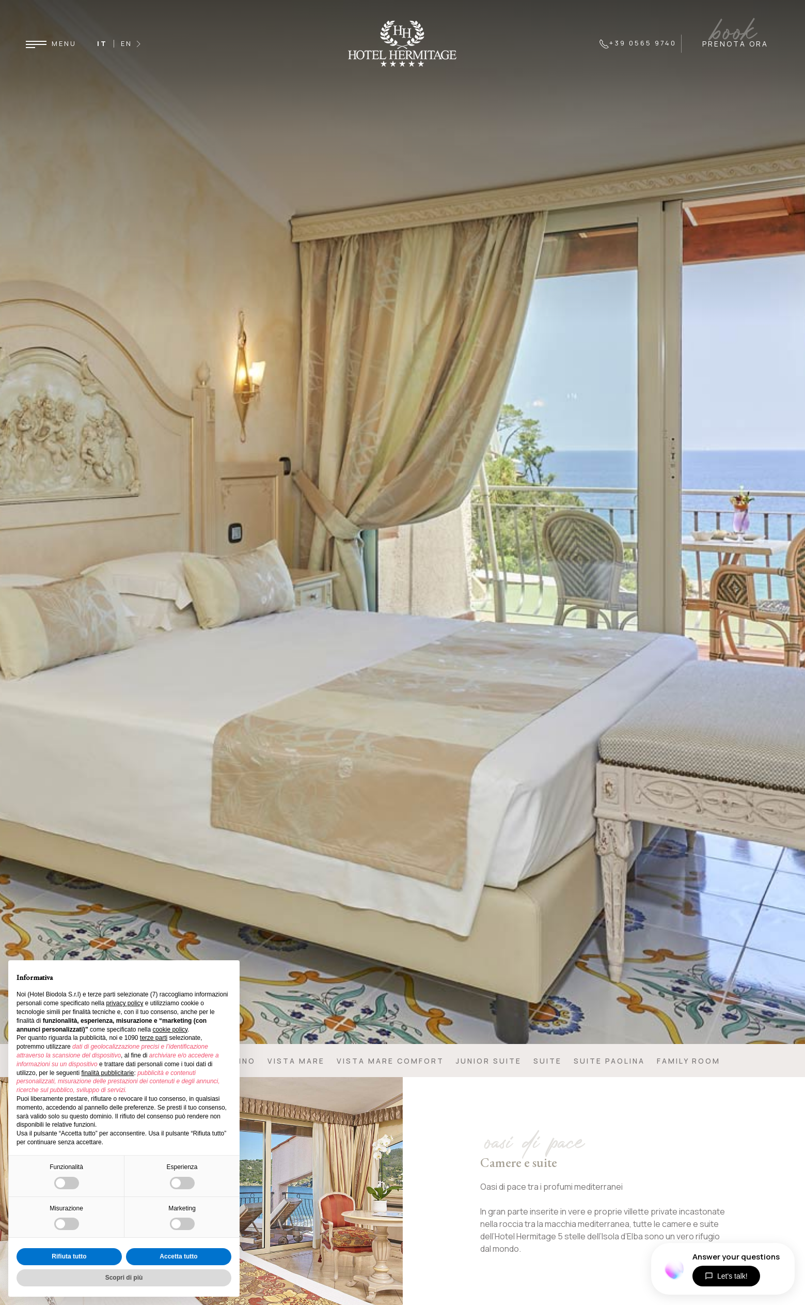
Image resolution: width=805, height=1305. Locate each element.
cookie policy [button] (169, 1029)
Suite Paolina (609, 1061)
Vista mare (296, 1061)
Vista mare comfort (390, 1061)
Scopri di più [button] (124, 1277)
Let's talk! (726, 1276)
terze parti (153, 1037)
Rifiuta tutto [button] (69, 1256)
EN (126, 43)
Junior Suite (489, 1061)
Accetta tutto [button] (178, 1256)
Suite (547, 1061)
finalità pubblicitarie (107, 1073)
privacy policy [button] (124, 1003)
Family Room (688, 1061)
